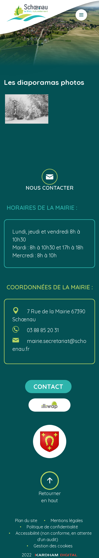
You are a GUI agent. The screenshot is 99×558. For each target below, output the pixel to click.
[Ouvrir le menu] (81, 15)
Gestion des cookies (53, 545)
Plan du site (26, 520)
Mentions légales (67, 520)
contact (48, 386)
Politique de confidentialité (52, 526)
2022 (49, 554)
